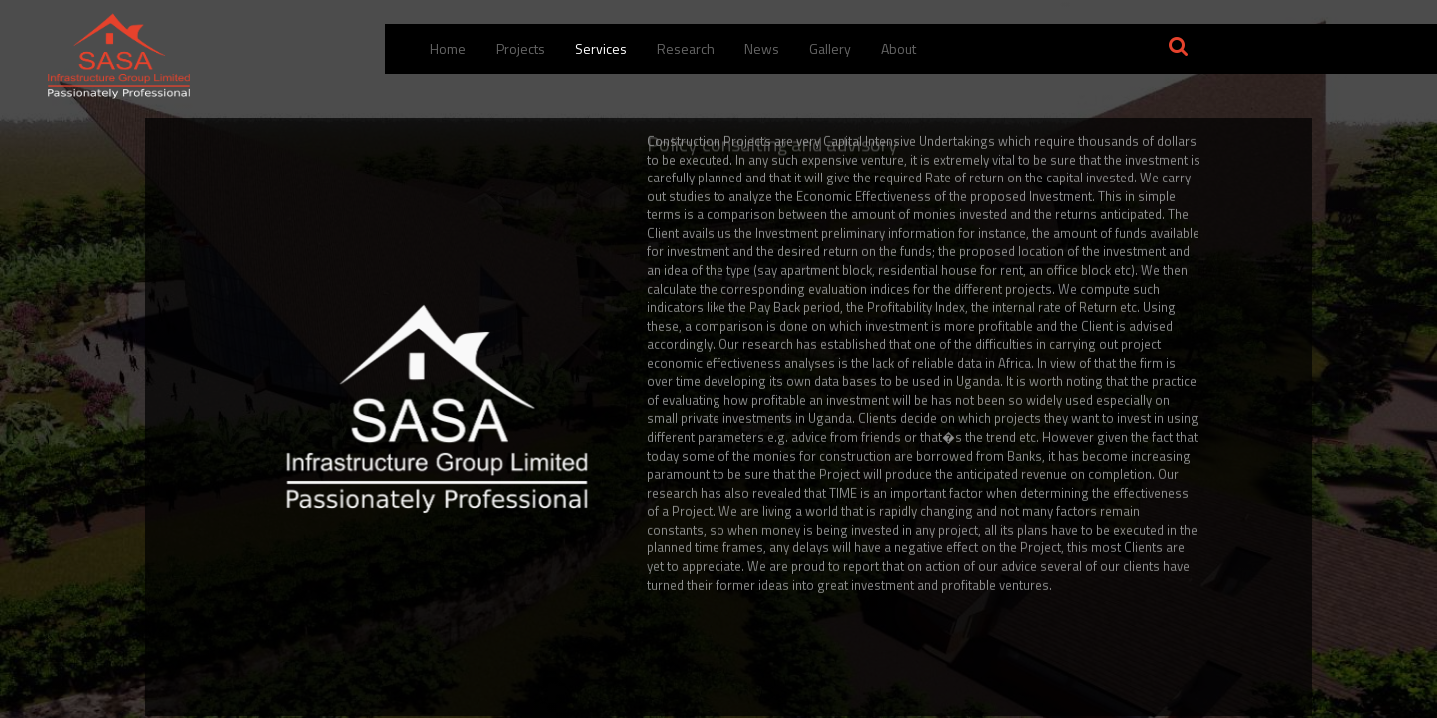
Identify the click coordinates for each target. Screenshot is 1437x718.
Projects (520, 48)
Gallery (830, 48)
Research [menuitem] (686, 48)
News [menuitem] (761, 48)
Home (448, 48)
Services (601, 48)
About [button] (898, 48)
